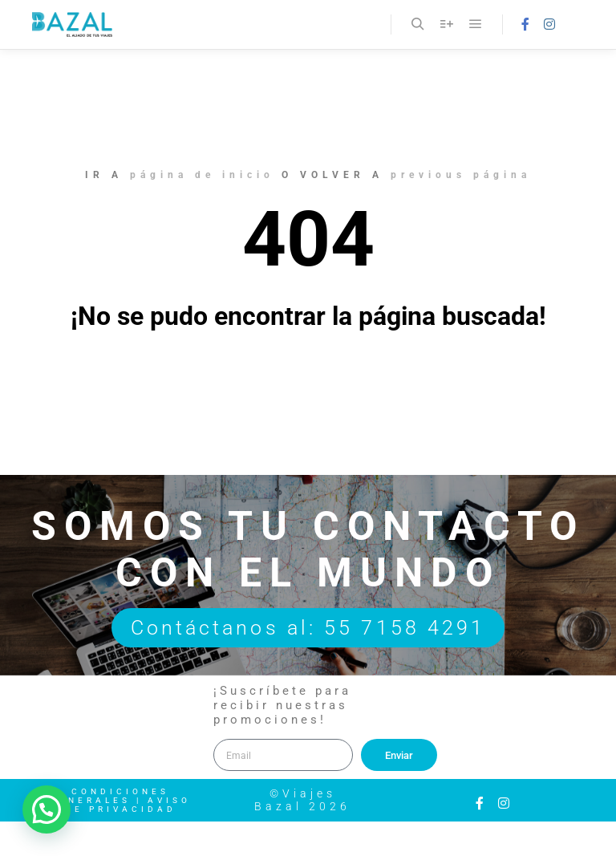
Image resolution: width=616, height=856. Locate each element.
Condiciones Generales (109, 796)
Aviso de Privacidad (128, 804)
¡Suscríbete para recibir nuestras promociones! (282, 705)
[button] (46, 809)
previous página (461, 175)
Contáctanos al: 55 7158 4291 (308, 627)
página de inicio (202, 175)
